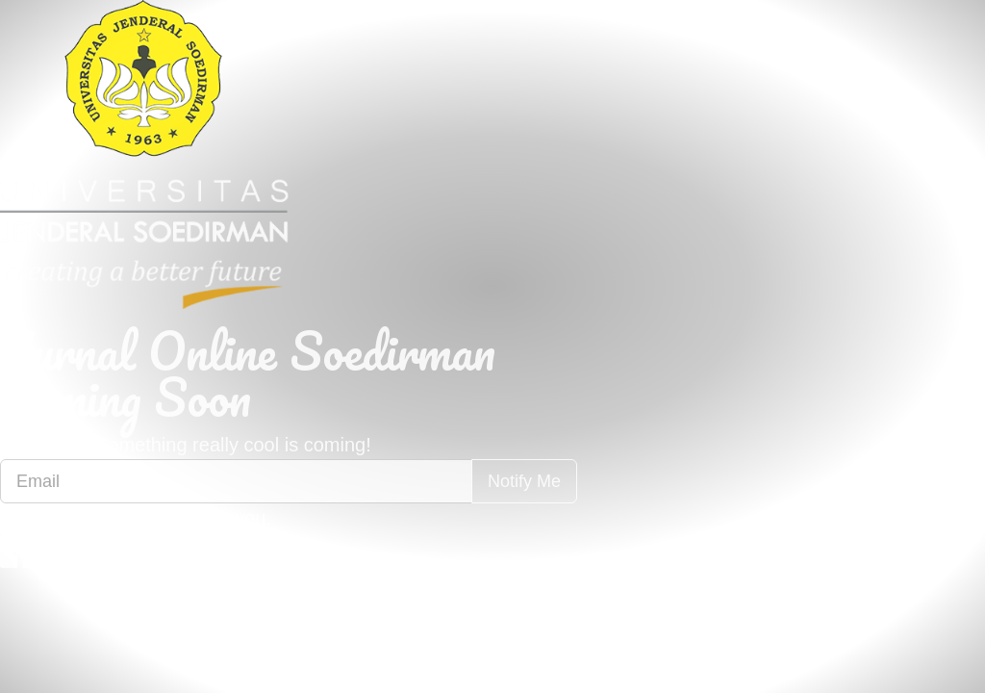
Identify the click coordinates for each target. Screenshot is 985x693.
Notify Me (524, 481)
